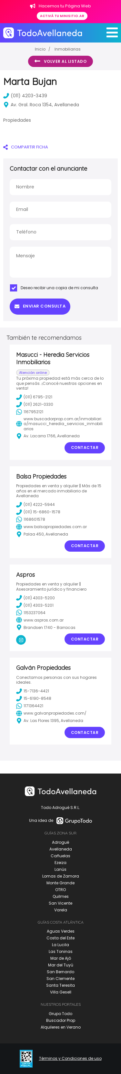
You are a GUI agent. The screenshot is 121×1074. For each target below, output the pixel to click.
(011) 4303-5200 (35, 598)
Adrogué (60, 842)
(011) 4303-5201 (35, 605)
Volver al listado (60, 61)
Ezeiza (60, 862)
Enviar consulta (40, 306)
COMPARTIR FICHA (25, 147)
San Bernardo (60, 971)
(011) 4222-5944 (35, 505)
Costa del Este (60, 938)
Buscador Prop (60, 1020)
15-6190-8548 (33, 698)
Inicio (40, 49)
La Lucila (60, 944)
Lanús (60, 869)
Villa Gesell (60, 992)
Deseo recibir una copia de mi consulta (54, 288)
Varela (60, 910)
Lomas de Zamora (60, 876)
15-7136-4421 (32, 691)
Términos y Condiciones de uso (70, 1058)
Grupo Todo (60, 1013)
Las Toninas (61, 951)
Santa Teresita (60, 985)
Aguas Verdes (61, 931)
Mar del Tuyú (60, 965)
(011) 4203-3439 (25, 96)
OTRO (60, 889)
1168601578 (30, 519)
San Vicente (60, 903)
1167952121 (29, 412)
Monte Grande (60, 883)
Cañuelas (60, 856)
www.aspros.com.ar (40, 620)
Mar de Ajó (60, 958)
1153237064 (30, 612)
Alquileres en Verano (61, 1027)
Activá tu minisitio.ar (62, 16)
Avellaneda (60, 849)
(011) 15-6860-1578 (38, 512)
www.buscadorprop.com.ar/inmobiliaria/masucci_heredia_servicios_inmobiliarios (59, 424)
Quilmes (61, 896)
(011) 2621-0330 (34, 404)
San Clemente (60, 978)
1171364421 (29, 706)
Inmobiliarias (68, 49)
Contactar (85, 447)
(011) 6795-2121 (34, 397)
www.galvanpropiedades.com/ (51, 713)
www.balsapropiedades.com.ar (51, 527)
